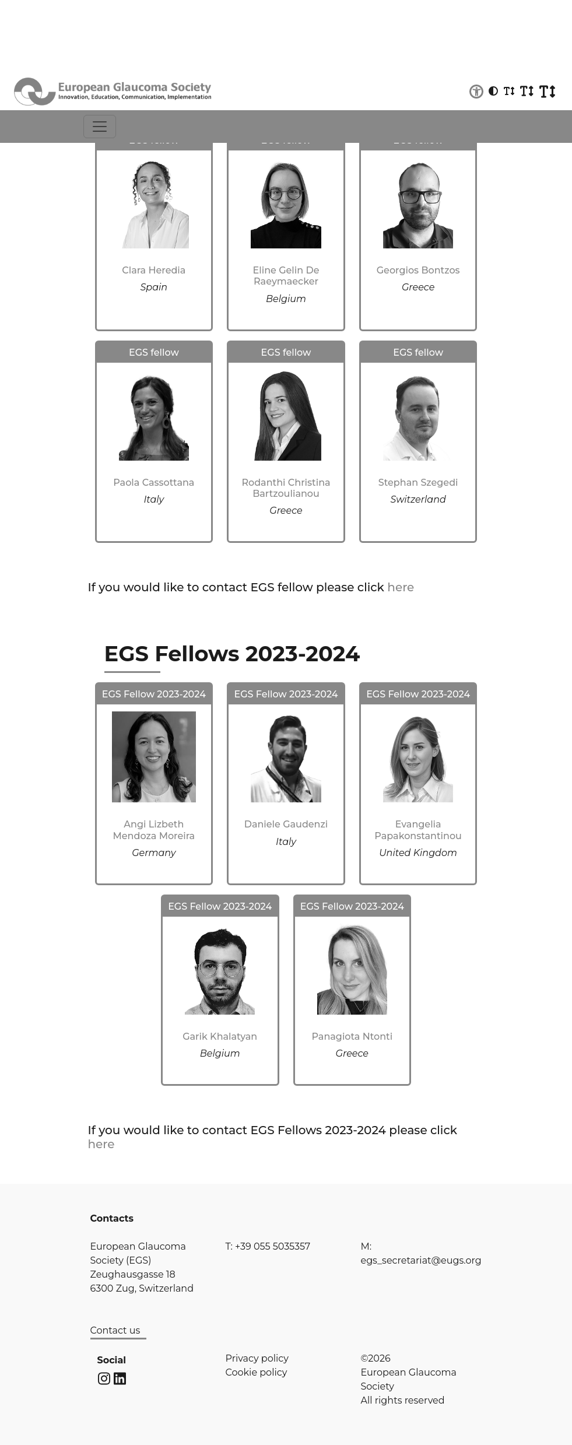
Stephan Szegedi (418, 482)
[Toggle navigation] (99, 126)
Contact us (115, 1330)
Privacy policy (257, 1358)
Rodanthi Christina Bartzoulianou (285, 488)
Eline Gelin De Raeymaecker (286, 276)
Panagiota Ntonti (352, 1036)
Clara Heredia (153, 270)
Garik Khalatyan (220, 1036)
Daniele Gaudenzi (286, 824)
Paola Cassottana (153, 482)
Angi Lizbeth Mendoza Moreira (154, 830)
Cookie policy (256, 1372)
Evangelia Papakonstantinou (418, 830)
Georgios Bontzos (418, 270)
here (400, 587)
